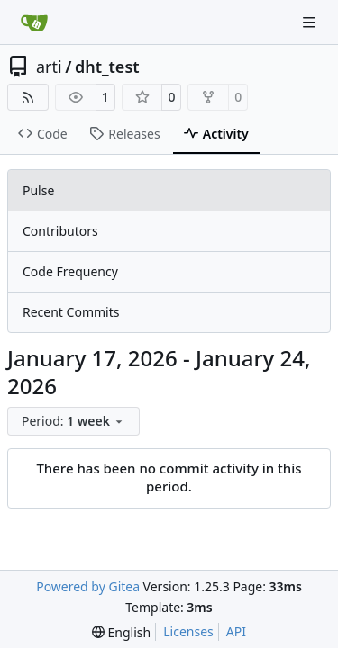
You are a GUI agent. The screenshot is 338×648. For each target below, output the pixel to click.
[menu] (73, 421)
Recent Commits (71, 311)
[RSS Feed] (28, 97)
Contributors (60, 230)
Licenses (188, 631)
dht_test (107, 67)
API (236, 631)
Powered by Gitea (88, 586)
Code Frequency (70, 271)
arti (49, 67)
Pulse (38, 190)
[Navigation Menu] (311, 22)
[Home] (34, 22)
